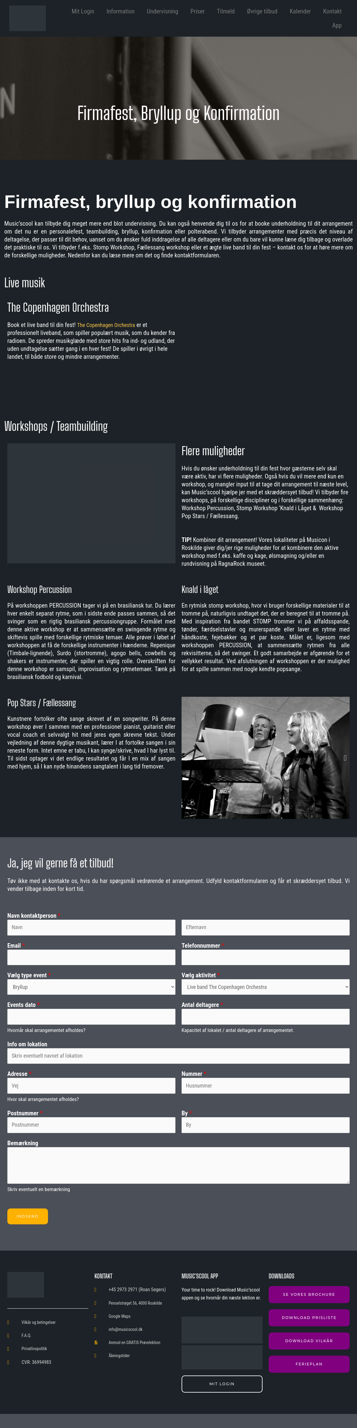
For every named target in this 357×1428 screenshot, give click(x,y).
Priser (197, 11)
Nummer (194, 1084)
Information (120, 11)
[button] (186, 758)
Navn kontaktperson (34, 915)
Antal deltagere (202, 1011)
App (337, 25)
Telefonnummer (203, 947)
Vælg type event (29, 979)
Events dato (23, 1011)
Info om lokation (27, 1052)
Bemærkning (22, 1157)
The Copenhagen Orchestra (109, 325)
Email (16, 947)
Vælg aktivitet (201, 979)
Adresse (19, 1084)
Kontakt (332, 11)
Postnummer (24, 1125)
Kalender (300, 11)
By (187, 1125)
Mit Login (83, 11)
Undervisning (162, 11)
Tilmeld (226, 11)
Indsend (28, 1230)
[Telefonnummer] (266, 960)
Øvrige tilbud (262, 11)
